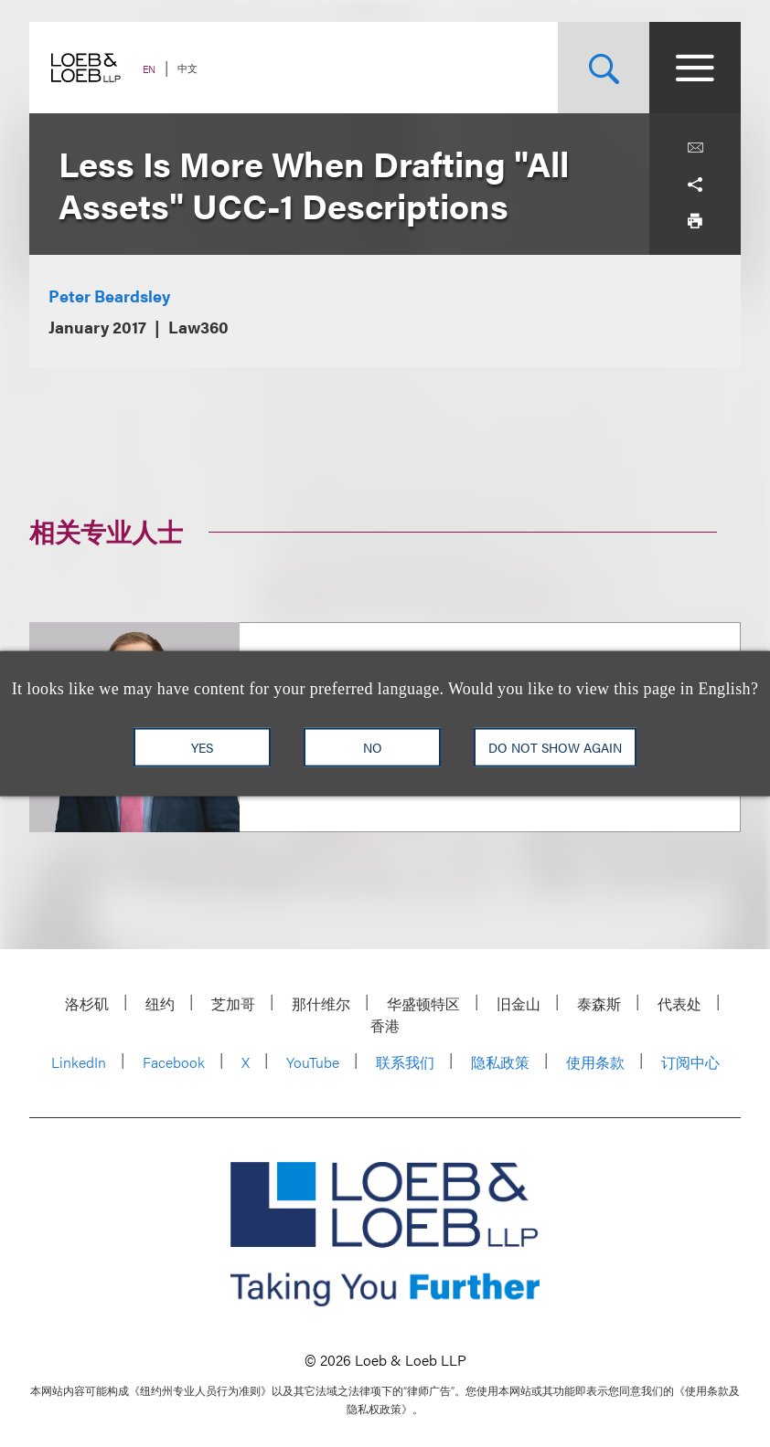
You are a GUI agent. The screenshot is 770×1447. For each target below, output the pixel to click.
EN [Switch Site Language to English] (149, 69)
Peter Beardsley (109, 295)
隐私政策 (500, 1061)
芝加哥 (233, 1003)
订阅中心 (690, 1061)
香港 (385, 1025)
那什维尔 (321, 1003)
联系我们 (405, 1061)
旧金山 (518, 1003)
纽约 (160, 1003)
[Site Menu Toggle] (695, 67)
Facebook (174, 1061)
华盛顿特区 (423, 1003)
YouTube (312, 1061)
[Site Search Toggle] (603, 67)
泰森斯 (599, 1003)
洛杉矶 (87, 1003)
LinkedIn (78, 1061)
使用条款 (595, 1061)
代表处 (679, 1003)
